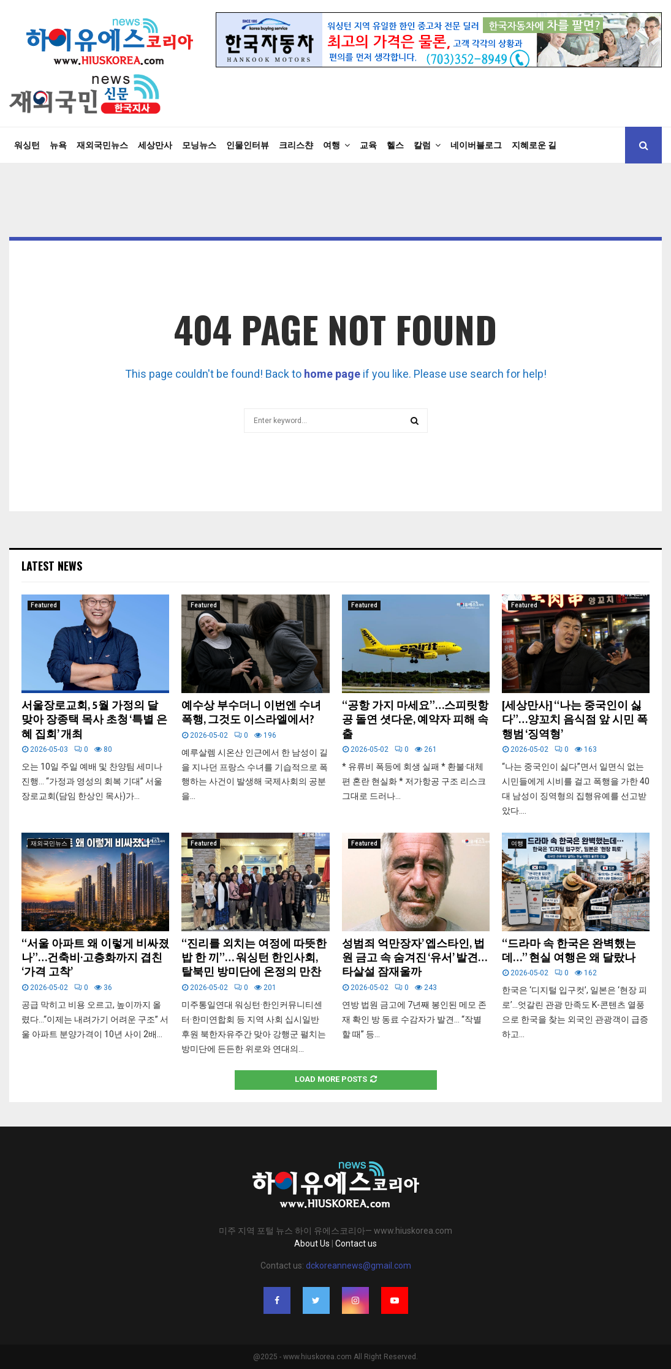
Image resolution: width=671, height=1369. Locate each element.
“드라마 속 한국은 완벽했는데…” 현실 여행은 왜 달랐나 (569, 951)
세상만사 (155, 145)
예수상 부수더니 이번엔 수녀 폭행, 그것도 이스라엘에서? (251, 713)
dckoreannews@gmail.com (358, 1265)
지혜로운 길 (534, 145)
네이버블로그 (476, 145)
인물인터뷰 (247, 145)
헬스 (395, 145)
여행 (331, 145)
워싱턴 (27, 145)
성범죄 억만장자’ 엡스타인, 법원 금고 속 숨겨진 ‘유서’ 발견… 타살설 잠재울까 (414, 958)
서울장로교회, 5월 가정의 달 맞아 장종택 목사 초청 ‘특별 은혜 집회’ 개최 (94, 720)
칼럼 (422, 145)
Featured (44, 605)
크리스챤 (296, 145)
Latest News (51, 566)
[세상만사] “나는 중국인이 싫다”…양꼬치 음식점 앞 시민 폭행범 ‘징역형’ (575, 720)
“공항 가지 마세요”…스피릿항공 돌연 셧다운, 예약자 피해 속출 (415, 720)
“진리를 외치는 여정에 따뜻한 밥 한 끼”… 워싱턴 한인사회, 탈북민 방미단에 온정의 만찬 (254, 958)
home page (332, 373)
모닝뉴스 (199, 145)
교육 (368, 145)
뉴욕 (58, 145)
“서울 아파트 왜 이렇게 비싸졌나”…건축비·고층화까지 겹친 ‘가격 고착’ (95, 958)
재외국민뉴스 (102, 145)
